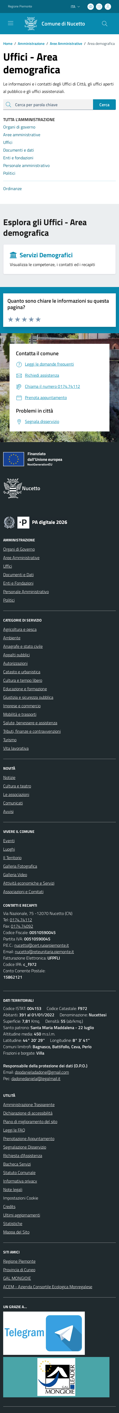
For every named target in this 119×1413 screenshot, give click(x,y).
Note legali (12, 1189)
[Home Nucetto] (52, 23)
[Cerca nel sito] (104, 23)
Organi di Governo (19, 549)
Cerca (104, 104)
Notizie (9, 777)
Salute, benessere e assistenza (30, 723)
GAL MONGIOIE (17, 1278)
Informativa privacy (20, 1181)
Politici (9, 600)
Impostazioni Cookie (20, 1198)
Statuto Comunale (19, 1172)
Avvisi (8, 811)
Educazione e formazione (25, 689)
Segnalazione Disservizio (24, 1147)
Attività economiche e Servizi (28, 883)
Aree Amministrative (63, 43)
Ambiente (11, 638)
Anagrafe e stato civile (23, 646)
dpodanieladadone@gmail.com (42, 1072)
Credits (9, 1206)
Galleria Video (15, 874)
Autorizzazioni (15, 663)
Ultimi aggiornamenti (21, 1215)
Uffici (7, 566)
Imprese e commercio (22, 706)
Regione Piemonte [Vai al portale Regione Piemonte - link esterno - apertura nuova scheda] (20, 6)
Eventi (9, 840)
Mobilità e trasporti (19, 714)
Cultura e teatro (17, 786)
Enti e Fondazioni (18, 583)
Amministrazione (28, 43)
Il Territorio (12, 857)
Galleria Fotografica (20, 866)
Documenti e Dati (18, 574)
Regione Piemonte (19, 1261)
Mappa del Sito (16, 1232)
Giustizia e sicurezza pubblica (28, 697)
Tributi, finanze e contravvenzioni (32, 731)
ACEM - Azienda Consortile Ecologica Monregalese (47, 1286)
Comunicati (13, 803)
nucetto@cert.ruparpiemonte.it (41, 945)
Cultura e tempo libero (22, 680)
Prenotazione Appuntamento (28, 1138)
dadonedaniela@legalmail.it (35, 1078)
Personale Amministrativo (26, 591)
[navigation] (10, 23)
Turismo (9, 740)
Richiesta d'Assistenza (22, 1155)
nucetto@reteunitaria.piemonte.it (44, 951)
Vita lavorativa (16, 748)
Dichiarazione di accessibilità (27, 1113)
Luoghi (9, 849)
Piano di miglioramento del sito (30, 1121)
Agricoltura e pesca (20, 629)
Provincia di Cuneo (19, 1269)
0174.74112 (21, 920)
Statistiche (12, 1223)
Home (7, 43)
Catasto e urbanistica (21, 672)
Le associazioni (16, 794)
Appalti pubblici (16, 655)
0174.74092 (22, 926)
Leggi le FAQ (14, 1130)
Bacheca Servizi (17, 1164)
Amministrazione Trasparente (29, 1104)
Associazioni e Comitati (23, 891)
